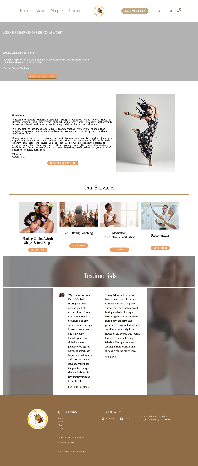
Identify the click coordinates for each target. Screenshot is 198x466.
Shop (57, 11)
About (40, 11)
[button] (61, 11)
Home (24, 11)
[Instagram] (108, 418)
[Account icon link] (171, 11)
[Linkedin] (126, 418)
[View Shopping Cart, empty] (178, 11)
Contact (74, 11)
